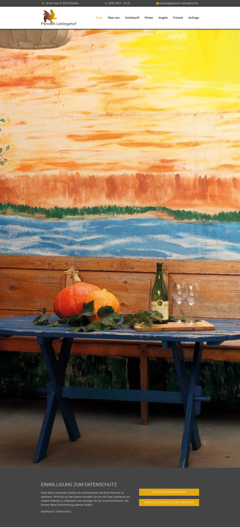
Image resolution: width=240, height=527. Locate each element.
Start (99, 17)
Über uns (114, 17)
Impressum (47, 511)
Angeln (163, 17)
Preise (149, 17)
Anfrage (193, 17)
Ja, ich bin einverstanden (169, 492)
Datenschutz (63, 511)
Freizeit (178, 17)
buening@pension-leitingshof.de (179, 3)
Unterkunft (132, 17)
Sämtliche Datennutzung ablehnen (169, 502)
